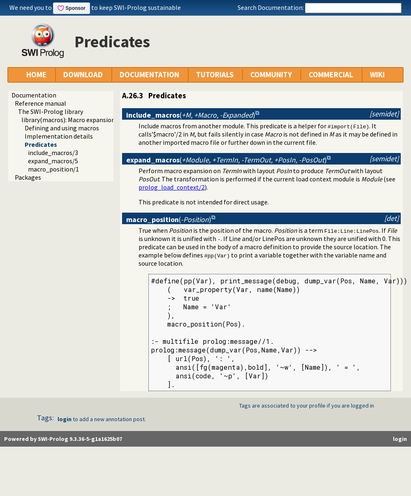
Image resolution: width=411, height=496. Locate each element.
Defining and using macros (62, 128)
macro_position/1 (53, 169)
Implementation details (59, 136)
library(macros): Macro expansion (68, 120)
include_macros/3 (53, 152)
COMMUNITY (271, 74)
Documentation (34, 95)
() (190, 115)
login (65, 419)
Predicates (41, 144)
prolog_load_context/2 (172, 187)
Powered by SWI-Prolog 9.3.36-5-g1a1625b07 (63, 439)
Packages (28, 177)
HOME (36, 74)
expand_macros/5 (53, 161)
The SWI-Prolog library (50, 111)
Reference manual (40, 103)
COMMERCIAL (331, 74)
